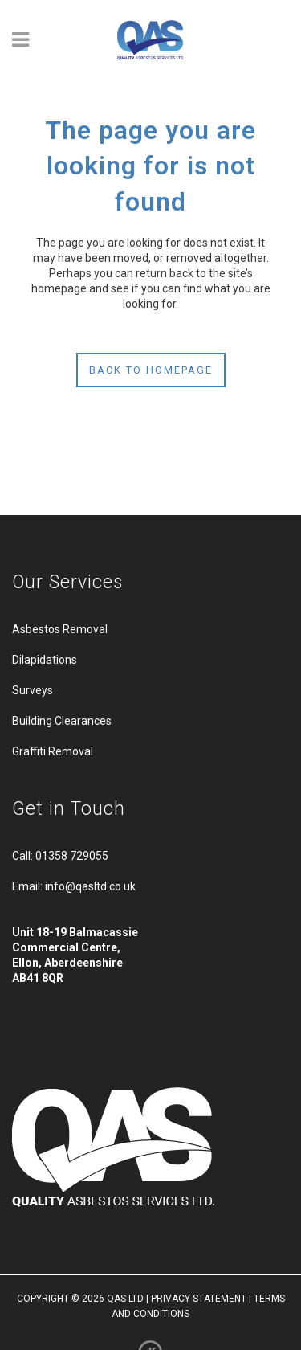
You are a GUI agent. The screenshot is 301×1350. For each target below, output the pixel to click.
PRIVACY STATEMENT (198, 1298)
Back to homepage (151, 370)
